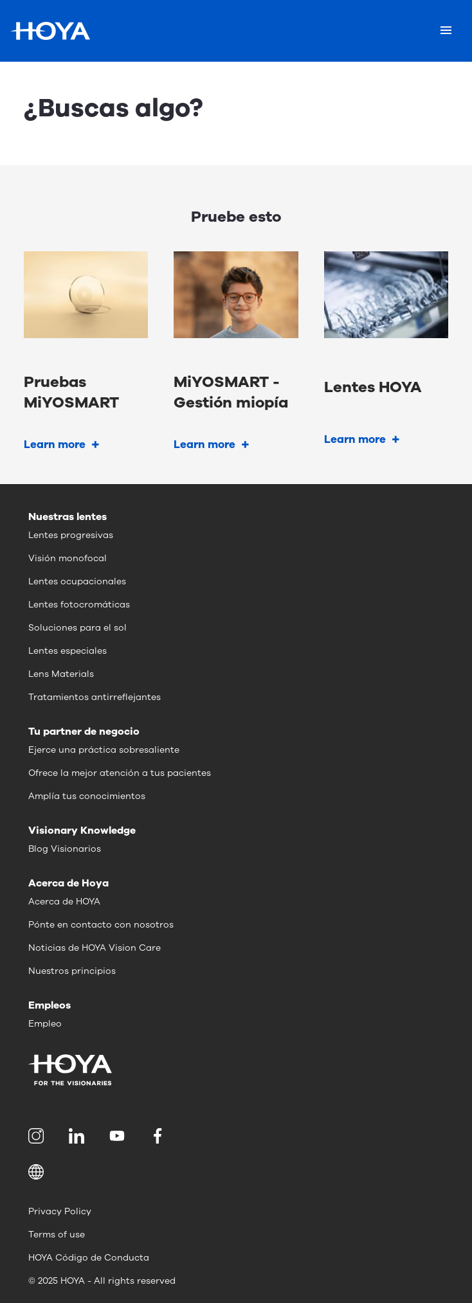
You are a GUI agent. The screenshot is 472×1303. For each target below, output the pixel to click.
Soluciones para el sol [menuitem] (77, 628)
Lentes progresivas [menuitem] (70, 535)
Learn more (55, 444)
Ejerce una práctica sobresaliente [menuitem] (103, 750)
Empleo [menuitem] (45, 1024)
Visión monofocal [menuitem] (67, 558)
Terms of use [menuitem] (56, 1234)
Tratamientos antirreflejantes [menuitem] (94, 697)
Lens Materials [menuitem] (61, 674)
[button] (236, 1172)
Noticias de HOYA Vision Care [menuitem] (94, 948)
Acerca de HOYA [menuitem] (64, 901)
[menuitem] (38, 1136)
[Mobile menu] (446, 31)
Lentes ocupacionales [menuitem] (77, 581)
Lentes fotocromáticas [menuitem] (79, 604)
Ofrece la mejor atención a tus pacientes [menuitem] (119, 773)
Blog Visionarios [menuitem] (64, 849)
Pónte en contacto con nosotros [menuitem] (101, 925)
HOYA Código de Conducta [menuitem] (88, 1258)
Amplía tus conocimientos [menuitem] (86, 796)
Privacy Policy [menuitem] (59, 1211)
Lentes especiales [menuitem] (67, 651)
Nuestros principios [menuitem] (72, 971)
